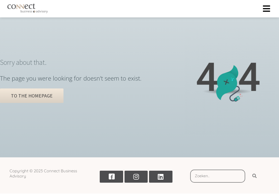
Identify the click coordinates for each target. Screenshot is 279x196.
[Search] (254, 176)
